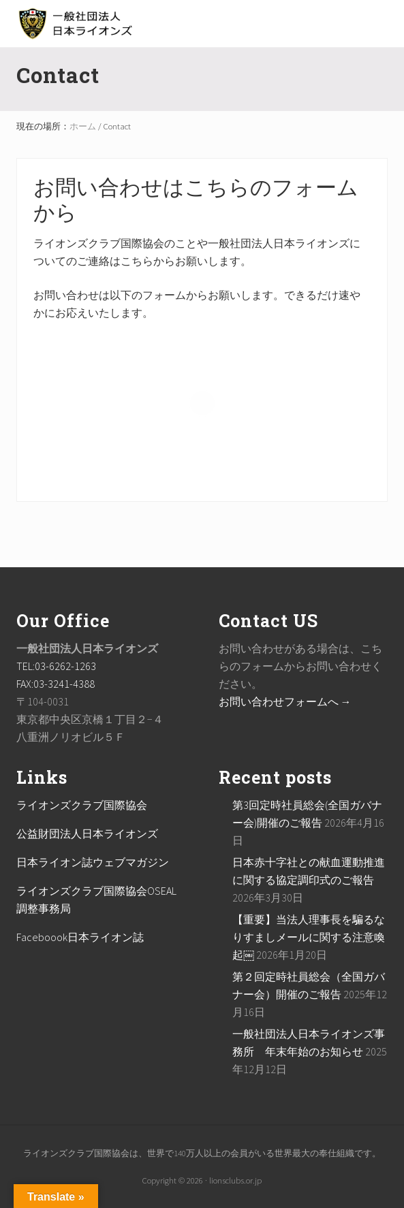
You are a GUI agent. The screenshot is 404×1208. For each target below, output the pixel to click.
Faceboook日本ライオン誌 (80, 937)
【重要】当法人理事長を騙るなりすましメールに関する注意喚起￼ (308, 936)
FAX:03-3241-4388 (55, 683)
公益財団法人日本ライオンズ (87, 833)
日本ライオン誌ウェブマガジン (92, 862)
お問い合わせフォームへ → (285, 701)
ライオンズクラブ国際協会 (81, 805)
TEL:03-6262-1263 (56, 666)
